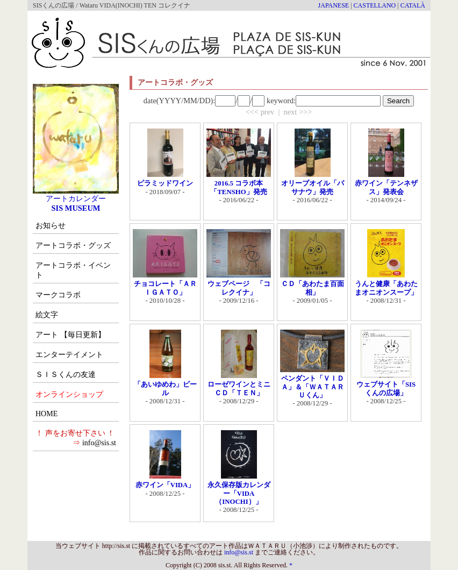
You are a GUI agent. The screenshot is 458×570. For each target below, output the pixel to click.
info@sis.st (99, 443)
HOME (46, 414)
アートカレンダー (76, 195)
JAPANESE (333, 5)
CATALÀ (412, 5)
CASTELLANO (375, 5)
